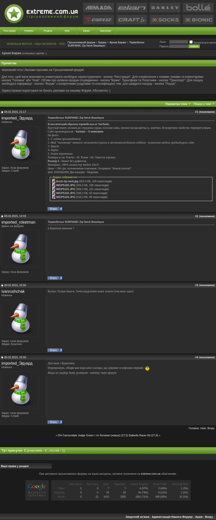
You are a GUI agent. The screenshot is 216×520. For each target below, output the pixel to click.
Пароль (164, 46)
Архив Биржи (117, 42)
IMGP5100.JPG (65, 185)
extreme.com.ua (150, 473)
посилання (207, 111)
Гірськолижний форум (81, 42)
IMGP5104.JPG (65, 196)
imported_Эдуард (16, 118)
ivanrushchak (13, 291)
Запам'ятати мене (202, 42)
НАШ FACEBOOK (46, 43)
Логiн (162, 41)
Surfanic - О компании (89, 131)
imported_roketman (18, 222)
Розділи (48, 31)
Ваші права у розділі (15, 466)
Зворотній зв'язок (137, 516)
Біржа (86, 31)
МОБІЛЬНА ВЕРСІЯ (19, 43)
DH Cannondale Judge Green (75, 435)
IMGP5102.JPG (65, 193)
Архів (198, 516)
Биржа (102, 42)
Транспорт (105, 31)
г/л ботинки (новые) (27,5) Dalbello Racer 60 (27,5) (127, 435)
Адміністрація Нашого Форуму (172, 516)
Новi (203, 428)
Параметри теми (176, 103)
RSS (62, 43)
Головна (28, 31)
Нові (67, 31)
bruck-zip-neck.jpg (67, 181)
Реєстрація (10, 31)
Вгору (211, 428)
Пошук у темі (202, 103)
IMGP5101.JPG (65, 189)
